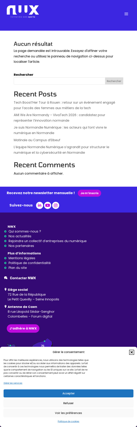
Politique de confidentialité (30, 263)
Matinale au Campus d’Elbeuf (37, 140)
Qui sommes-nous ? (25, 231)
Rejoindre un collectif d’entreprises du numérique (48, 241)
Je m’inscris (89, 193)
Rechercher (23, 74)
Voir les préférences (68, 413)
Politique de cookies (68, 421)
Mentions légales (22, 258)
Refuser (68, 403)
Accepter (68, 393)
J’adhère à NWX (23, 328)
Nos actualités (20, 236)
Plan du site (18, 267)
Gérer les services (13, 383)
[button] (131, 352)
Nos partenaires (21, 246)
